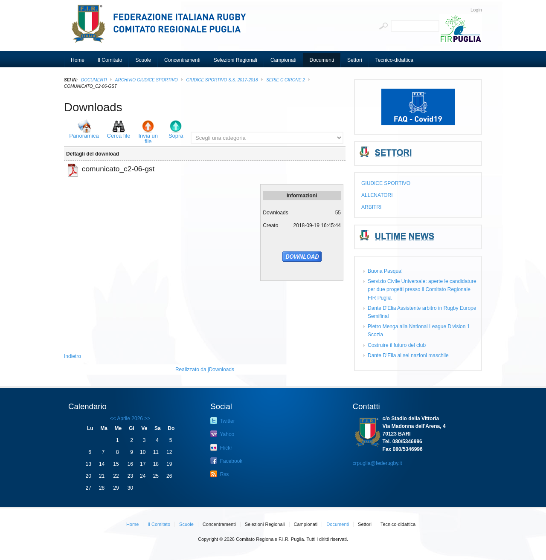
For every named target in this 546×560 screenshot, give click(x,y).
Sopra (175, 136)
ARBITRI (371, 207)
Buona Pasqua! (385, 271)
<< (113, 418)
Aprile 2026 (130, 418)
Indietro (72, 356)
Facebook (226, 460)
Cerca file (119, 136)
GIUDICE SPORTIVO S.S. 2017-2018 (222, 80)
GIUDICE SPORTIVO (385, 183)
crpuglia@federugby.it (377, 463)
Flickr (221, 447)
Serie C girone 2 (285, 80)
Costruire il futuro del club (397, 345)
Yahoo (222, 433)
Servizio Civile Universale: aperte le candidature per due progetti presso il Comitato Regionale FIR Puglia (422, 289)
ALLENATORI (377, 195)
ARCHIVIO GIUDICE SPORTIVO (146, 80)
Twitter (222, 420)
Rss (219, 474)
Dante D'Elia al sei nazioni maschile (408, 355)
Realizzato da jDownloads (204, 369)
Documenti (94, 80)
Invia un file (148, 138)
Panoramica (84, 136)
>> (146, 418)
